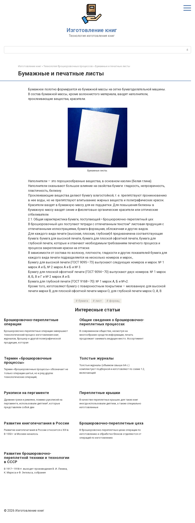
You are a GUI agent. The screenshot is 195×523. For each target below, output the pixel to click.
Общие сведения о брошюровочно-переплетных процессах (111, 322)
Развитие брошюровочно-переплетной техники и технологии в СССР (36, 457)
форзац (114, 301)
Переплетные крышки (99, 392)
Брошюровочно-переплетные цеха (111, 423)
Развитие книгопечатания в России (36, 423)
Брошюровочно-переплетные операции (31, 322)
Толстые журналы (96, 358)
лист (99, 301)
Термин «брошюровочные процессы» (28, 360)
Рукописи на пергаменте (26, 392)
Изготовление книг (92, 30)
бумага (83, 301)
